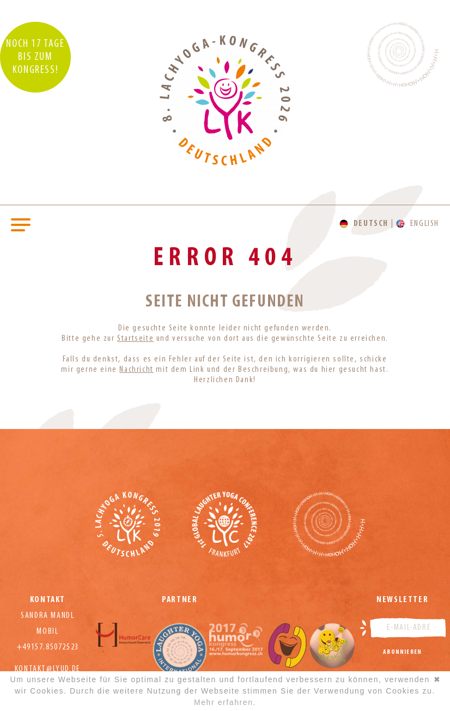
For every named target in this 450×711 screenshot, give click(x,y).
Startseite (135, 338)
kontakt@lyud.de (48, 669)
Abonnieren (402, 652)
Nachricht (136, 369)
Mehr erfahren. (225, 702)
